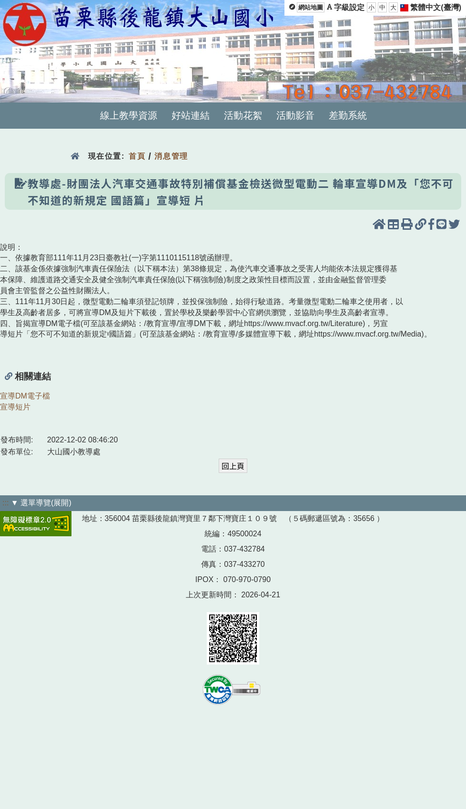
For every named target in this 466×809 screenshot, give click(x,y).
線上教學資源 (128, 115)
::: (5, 503)
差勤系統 (348, 115)
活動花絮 (243, 115)
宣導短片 (15, 407)
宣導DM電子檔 (25, 396)
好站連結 (191, 115)
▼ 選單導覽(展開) (41, 503)
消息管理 (171, 156)
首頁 (137, 156)
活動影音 (295, 115)
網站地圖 (310, 7)
